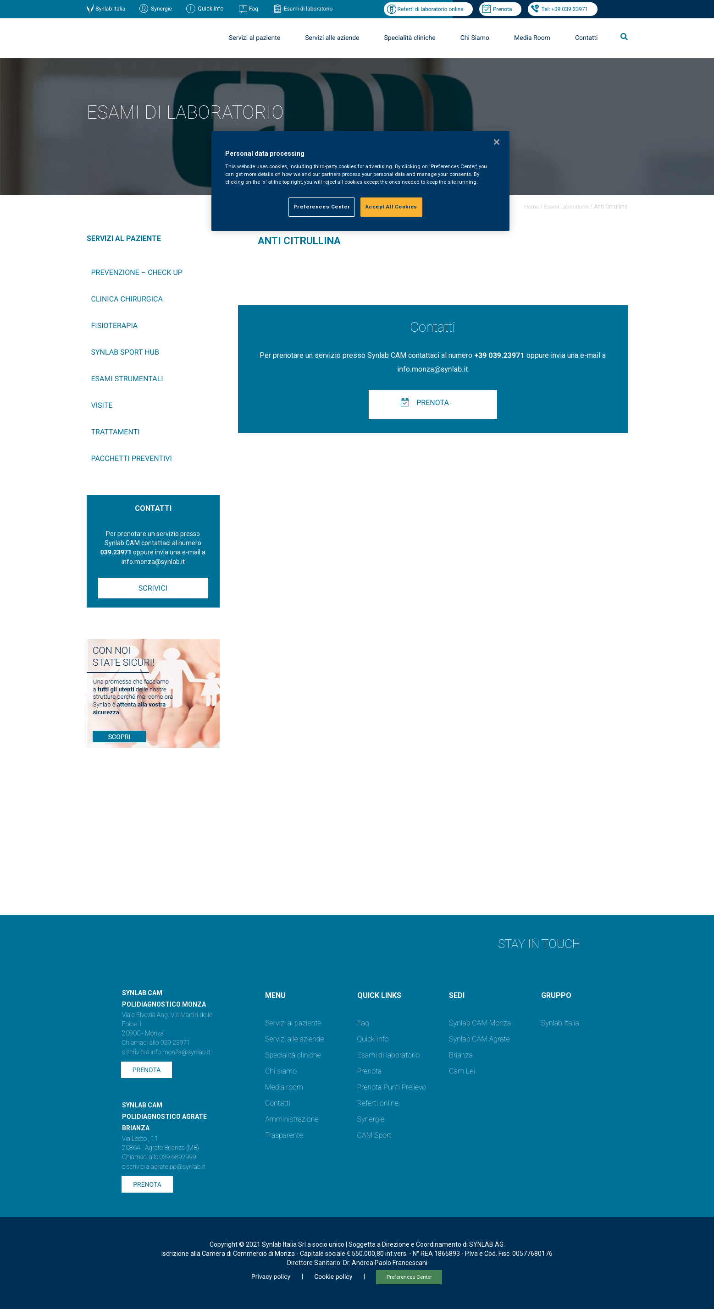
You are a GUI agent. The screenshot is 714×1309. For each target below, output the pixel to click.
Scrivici (152, 588)
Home (531, 206)
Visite (102, 405)
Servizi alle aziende (332, 38)
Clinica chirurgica (127, 299)
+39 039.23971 (499, 355)
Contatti (586, 38)
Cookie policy (333, 1277)
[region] (360, 181)
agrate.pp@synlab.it (178, 1167)
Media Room (532, 38)
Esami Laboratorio (566, 206)
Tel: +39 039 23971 (565, 9)
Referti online (378, 1103)
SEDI (457, 995)
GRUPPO (556, 995)
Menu (275, 995)
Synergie (161, 8)
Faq (253, 8)
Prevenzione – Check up (137, 272)
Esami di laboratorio (308, 8)
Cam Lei (462, 1071)
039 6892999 (178, 1157)
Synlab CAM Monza (480, 1023)
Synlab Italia (111, 8)
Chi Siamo (474, 38)
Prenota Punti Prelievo (391, 1087)
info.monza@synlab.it (432, 369)
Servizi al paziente (254, 38)
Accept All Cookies (391, 206)
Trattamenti (115, 431)
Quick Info (373, 1039)
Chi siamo (281, 1071)
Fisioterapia (114, 325)
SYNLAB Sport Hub (125, 352)
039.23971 (116, 552)
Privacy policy (270, 1277)
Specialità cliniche (410, 38)
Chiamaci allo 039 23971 (156, 1042)
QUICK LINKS (379, 995)
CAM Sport (374, 1135)
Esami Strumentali (127, 378)
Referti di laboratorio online (431, 9)
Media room (284, 1087)
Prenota (502, 9)
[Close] (497, 142)
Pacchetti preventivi (131, 458)
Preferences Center (409, 1277)
